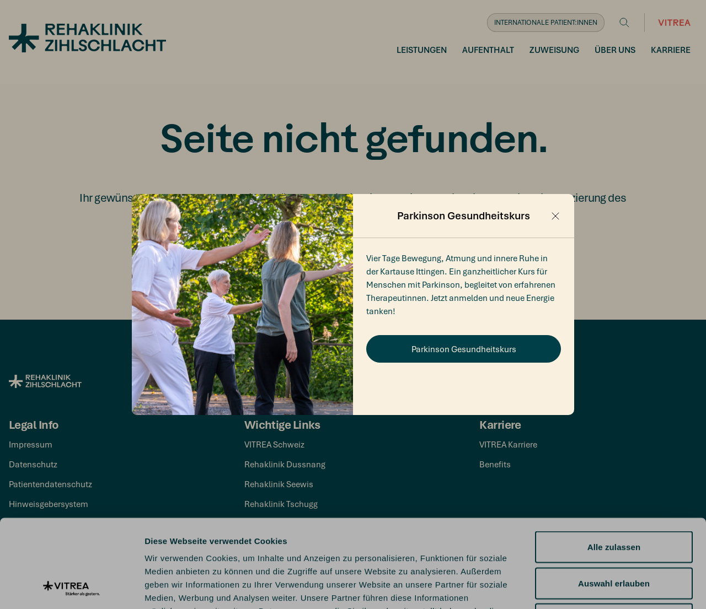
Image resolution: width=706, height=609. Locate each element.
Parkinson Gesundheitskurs (463, 348)
